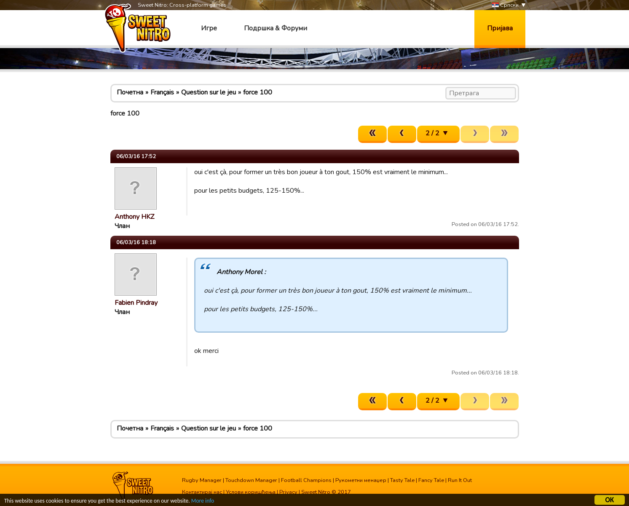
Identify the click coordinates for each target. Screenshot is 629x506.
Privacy (288, 492)
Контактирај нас (202, 492)
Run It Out (460, 480)
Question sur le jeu (208, 92)
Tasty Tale (402, 480)
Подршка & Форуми (275, 28)
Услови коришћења (251, 492)
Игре (209, 28)
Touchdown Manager (251, 480)
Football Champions (306, 480)
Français (162, 92)
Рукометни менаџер (360, 480)
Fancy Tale (431, 480)
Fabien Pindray (136, 302)
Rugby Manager (202, 480)
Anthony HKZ (134, 216)
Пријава (500, 28)
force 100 (257, 92)
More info (202, 501)
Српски (505, 5)
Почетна (130, 92)
